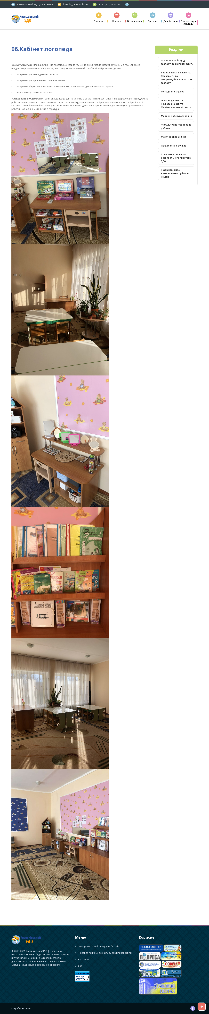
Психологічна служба (173, 145)
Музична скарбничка (173, 136)
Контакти (82, 959)
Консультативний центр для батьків (97, 946)
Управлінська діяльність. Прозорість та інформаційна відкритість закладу (177, 77)
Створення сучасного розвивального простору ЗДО (176, 158)
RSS (78, 966)
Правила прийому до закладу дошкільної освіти (177, 62)
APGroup (26, 1008)
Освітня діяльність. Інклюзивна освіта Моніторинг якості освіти (176, 104)
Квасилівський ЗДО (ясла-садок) (35, 4)
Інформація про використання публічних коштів (176, 173)
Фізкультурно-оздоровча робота (176, 126)
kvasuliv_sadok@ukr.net (75, 4)
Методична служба (172, 91)
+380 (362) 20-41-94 (109, 4)
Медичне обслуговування (176, 116)
